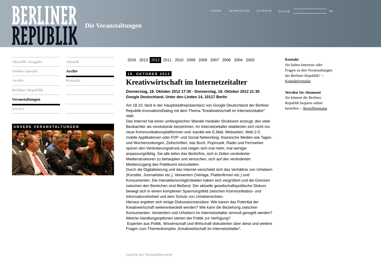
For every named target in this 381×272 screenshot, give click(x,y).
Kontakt (73, 80)
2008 (203, 60)
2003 (250, 60)
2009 (191, 60)
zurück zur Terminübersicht (149, 254)
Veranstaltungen (26, 99)
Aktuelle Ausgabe (27, 61)
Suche (284, 11)
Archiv (18, 80)
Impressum (239, 10)
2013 (143, 60)
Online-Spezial (24, 71)
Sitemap (264, 10)
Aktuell (72, 61)
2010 (179, 60)
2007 (214, 60)
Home (216, 10)
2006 (226, 60)
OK (331, 11)
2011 (167, 60)
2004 (238, 60)
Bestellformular (315, 108)
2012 (155, 60)
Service (18, 108)
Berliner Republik (27, 90)
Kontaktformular (298, 81)
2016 (132, 60)
